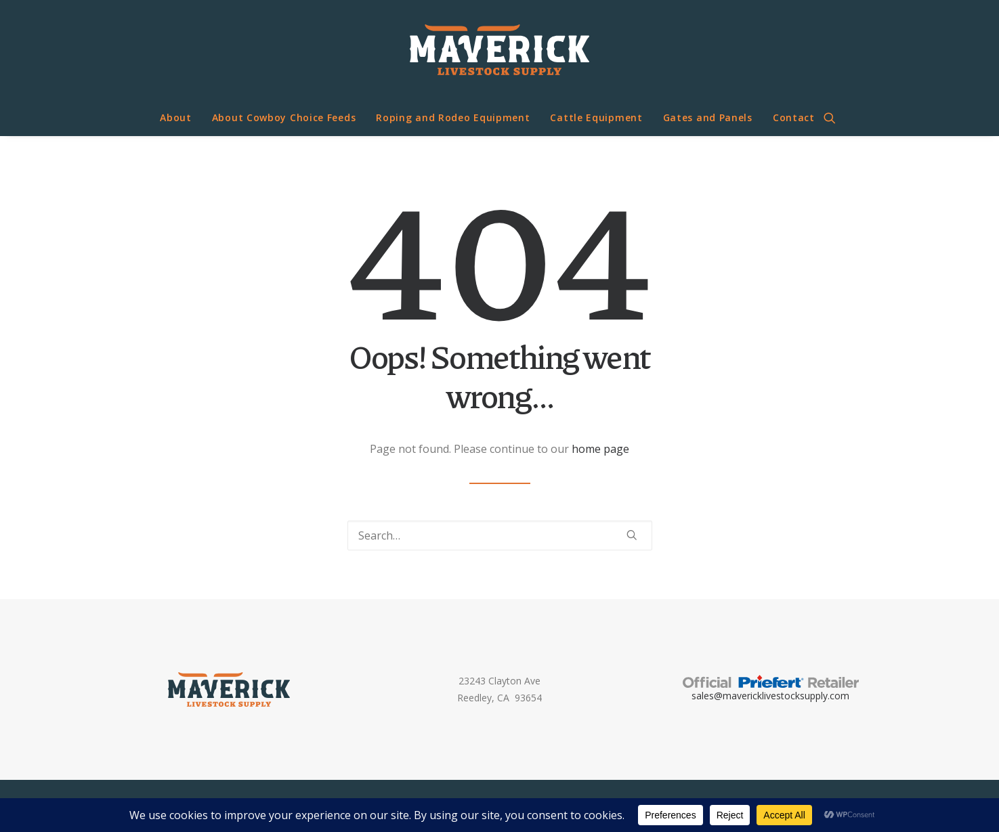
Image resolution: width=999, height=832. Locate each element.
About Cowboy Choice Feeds (284, 117)
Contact (794, 117)
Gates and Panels (707, 117)
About (176, 117)
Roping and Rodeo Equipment (453, 117)
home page (600, 448)
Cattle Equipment (596, 117)
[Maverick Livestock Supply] (499, 49)
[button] (836, 118)
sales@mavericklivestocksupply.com (770, 695)
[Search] (499, 535)
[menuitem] (175, 118)
